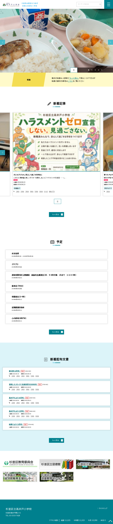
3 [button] (95, 70)
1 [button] (88, 70)
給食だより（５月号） (16, 424)
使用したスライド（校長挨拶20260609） (23, 384)
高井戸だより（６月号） (17, 397)
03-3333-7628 (14, 515)
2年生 (22, 191)
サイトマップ (103, 508)
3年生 (27, 191)
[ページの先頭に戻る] (110, 521)
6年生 (41, 191)
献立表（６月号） (14, 371)
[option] (56, 41)
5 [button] (101, 70)
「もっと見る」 (74, 78)
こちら (70, 81)
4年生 (31, 191)
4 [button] (98, 70)
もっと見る (55, 214)
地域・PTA (52, 191)
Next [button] (110, 42)
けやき (46, 191)
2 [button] (91, 70)
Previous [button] (2, 42)
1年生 (17, 191)
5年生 (36, 191)
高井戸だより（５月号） (17, 411)
